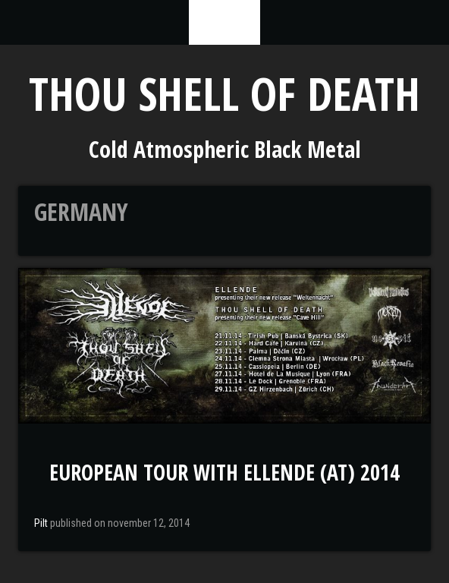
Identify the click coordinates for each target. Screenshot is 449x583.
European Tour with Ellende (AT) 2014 (224, 472)
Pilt (41, 523)
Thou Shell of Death (224, 93)
